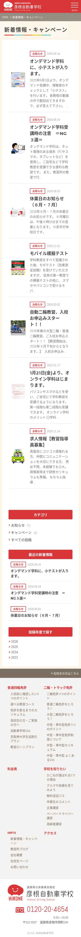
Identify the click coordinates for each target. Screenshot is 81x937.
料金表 (12, 769)
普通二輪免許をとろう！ (60, 706)
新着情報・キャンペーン (36, 30)
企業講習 (53, 808)
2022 (14, 657)
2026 (14, 641)
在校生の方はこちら (66, 673)
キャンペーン (21, 532)
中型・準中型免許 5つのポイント (61, 727)
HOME (5, 17)
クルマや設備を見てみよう (60, 788)
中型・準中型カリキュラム (60, 747)
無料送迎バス (56, 796)
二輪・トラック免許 (58, 688)
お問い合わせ (19, 867)
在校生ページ (19, 861)
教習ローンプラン (22, 747)
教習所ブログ (19, 849)
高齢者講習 (54, 824)
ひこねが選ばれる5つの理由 (61, 777)
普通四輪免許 (17, 688)
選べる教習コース (22, 704)
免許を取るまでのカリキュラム (23, 712)
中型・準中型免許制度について (60, 737)
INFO (11, 833)
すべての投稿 (21, 540)
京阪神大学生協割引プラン (23, 739)
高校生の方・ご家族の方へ (23, 723)
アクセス (50, 833)
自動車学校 (20, 731)
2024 (14, 652)
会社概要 (16, 855)
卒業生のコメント (59, 802)
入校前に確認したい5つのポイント (24, 696)
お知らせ (18, 525)
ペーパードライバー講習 (60, 816)
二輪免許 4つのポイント (61, 696)
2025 (14, 646)
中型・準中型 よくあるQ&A (60, 758)
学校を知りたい (55, 769)
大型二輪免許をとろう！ (60, 717)
